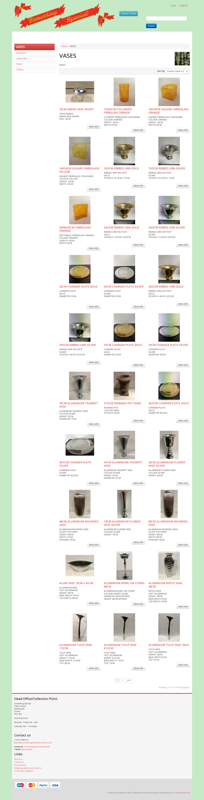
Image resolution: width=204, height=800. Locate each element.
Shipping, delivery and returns (27, 768)
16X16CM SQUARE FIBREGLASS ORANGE (168, 110)
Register (184, 5)
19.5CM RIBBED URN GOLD (121, 168)
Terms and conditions (24, 771)
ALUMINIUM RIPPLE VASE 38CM (165, 584)
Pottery (19, 69)
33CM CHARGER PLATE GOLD (123, 345)
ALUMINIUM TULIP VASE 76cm (168, 645)
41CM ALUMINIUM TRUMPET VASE (123, 464)
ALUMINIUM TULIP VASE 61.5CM (120, 646)
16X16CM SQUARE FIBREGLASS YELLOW (79, 170)
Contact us (19, 762)
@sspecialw (27, 749)
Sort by (161, 71)
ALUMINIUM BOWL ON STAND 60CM (124, 584)
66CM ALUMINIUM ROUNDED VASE (78, 523)
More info (94, 126)
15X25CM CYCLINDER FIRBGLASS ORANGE (118, 110)
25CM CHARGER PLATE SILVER (123, 286)
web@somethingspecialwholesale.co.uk (34, 742)
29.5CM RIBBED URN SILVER (77, 345)
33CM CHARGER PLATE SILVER (168, 345)
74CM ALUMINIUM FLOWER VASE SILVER (122, 523)
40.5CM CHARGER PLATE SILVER (75, 464)
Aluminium (21, 52)
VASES (20, 47)
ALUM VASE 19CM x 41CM (76, 583)
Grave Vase (21, 58)
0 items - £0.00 (128, 13)
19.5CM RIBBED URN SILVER (166, 168)
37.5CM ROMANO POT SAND (122, 403)
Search (151, 26)
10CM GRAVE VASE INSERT (76, 109)
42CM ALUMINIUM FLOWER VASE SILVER (166, 464)
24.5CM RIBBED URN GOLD (121, 227)
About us (18, 759)
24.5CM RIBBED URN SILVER (166, 227)
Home (65, 46)
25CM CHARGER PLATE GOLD (78, 286)
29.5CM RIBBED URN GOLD (165, 286)
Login (173, 5)
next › (129, 680)
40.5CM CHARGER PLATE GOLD (168, 403)
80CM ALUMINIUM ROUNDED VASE (168, 523)
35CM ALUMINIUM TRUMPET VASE (78, 404)
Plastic (19, 64)
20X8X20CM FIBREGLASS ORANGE (75, 229)
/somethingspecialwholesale (37, 746)
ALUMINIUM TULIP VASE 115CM (75, 646)
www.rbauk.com (182, 792)
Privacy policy (20, 765)
